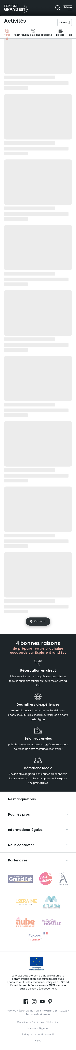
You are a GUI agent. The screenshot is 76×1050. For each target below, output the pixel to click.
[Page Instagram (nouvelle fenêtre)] (34, 1002)
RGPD (38, 1041)
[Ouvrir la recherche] (57, 7)
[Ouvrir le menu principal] (67, 7)
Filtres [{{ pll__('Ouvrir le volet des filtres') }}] (63, 23)
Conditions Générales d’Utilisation (38, 1022)
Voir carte (39, 621)
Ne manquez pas (22, 799)
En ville (60, 33)
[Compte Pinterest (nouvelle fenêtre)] (50, 1002)
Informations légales (25, 830)
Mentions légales (38, 1029)
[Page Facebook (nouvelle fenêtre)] (26, 1002)
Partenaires (18, 860)
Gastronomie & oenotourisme (33, 33)
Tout (7, 33)
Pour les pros (19, 814)
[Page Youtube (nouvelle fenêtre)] (42, 1002)
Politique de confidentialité (38, 1035)
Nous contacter (21, 845)
